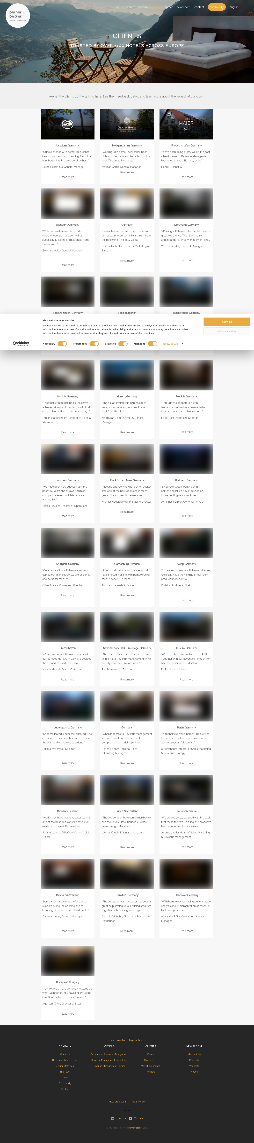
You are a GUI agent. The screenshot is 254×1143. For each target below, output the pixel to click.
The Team (62, 1072)
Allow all (227, 8)
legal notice (135, 1040)
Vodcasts (192, 1066)
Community (62, 1083)
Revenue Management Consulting (105, 1060)
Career (62, 1077)
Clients (148, 1054)
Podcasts (192, 1060)
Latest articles (192, 1054)
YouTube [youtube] (135, 1118)
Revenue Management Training (105, 1066)
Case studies (148, 1060)
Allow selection (227, 17)
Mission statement (62, 1066)
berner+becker (135, 1128)
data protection (118, 1040)
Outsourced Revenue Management (105, 1054)
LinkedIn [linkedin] (117, 1118)
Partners (148, 1072)
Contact (62, 1089)
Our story (62, 1054)
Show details (171, 30)
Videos (192, 1072)
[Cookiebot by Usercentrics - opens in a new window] (21, 30)
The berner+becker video (62, 1060)
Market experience (148, 1066)
